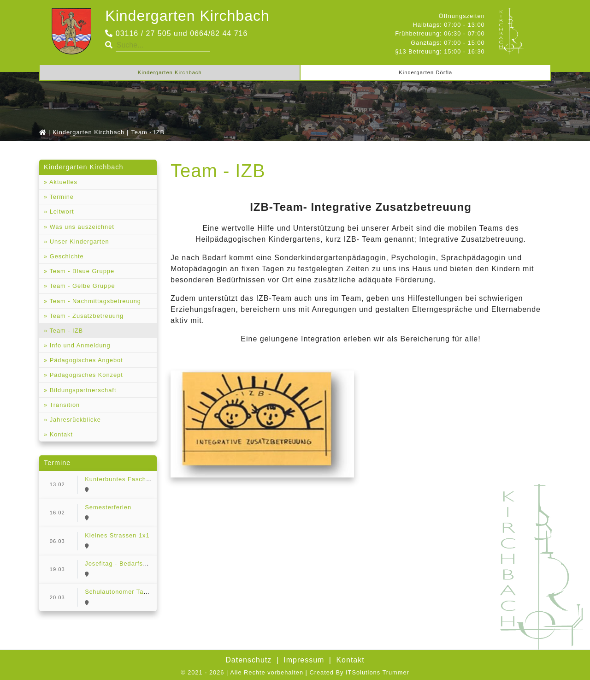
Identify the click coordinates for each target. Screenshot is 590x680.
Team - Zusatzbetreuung (85, 315)
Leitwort (60, 211)
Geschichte (65, 256)
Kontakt (60, 434)
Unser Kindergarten (78, 241)
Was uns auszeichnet (80, 226)
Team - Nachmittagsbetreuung (94, 301)
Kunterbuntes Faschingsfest (127, 479)
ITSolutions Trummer (377, 672)
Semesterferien (108, 507)
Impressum (303, 660)
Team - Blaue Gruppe (80, 271)
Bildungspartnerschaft (81, 390)
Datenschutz (248, 660)
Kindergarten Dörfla (425, 72)
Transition (63, 404)
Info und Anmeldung (78, 345)
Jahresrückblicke (74, 419)
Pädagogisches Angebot (85, 360)
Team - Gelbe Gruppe (81, 285)
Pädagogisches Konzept (85, 374)
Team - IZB (65, 330)
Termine (60, 196)
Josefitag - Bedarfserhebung (128, 563)
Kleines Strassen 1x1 (117, 535)
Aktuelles (62, 182)
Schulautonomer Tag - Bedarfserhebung (145, 591)
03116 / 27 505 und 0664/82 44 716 (176, 33)
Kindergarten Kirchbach (187, 15)
